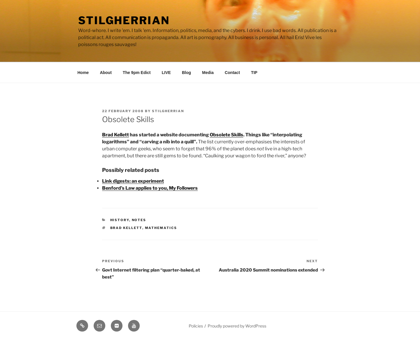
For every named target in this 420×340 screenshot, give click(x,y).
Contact (232, 72)
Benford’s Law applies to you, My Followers (150, 188)
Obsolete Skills (226, 135)
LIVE (166, 72)
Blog (186, 72)
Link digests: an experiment (133, 181)
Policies (196, 325)
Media (208, 72)
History (119, 220)
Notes (139, 220)
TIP (254, 72)
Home (83, 72)
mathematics (161, 228)
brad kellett (126, 228)
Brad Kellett (115, 135)
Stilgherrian (124, 20)
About (105, 72)
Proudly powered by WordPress (237, 325)
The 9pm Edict (137, 72)
